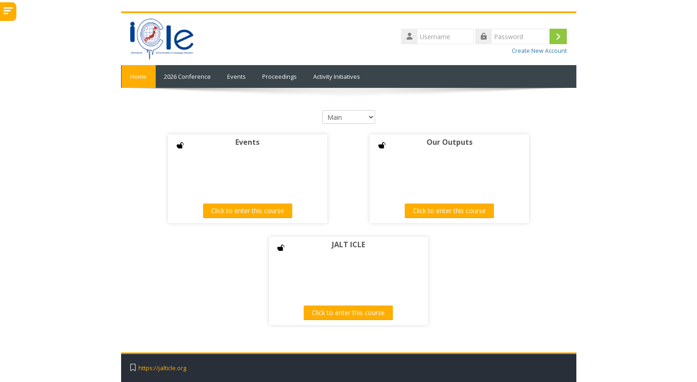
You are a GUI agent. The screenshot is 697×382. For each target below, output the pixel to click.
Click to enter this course (249, 210)
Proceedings (279, 76)
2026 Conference (187, 76)
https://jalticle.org (162, 368)
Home (138, 76)
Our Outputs (448, 142)
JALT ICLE (348, 244)
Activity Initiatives (336, 76)
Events (236, 76)
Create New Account (539, 51)
